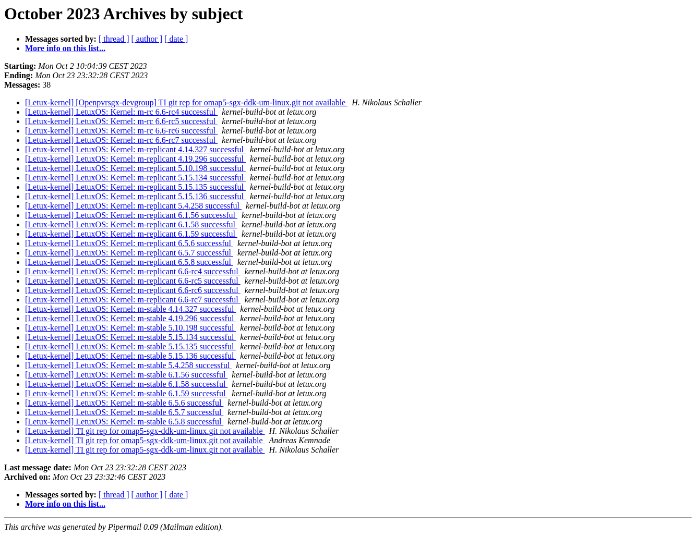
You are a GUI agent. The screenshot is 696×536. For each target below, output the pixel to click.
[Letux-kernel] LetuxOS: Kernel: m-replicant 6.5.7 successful (129, 252)
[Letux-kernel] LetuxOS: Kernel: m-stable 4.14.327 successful (130, 308)
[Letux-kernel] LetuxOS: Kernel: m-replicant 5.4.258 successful (133, 205)
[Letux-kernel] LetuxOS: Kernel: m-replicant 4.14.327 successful (135, 149)
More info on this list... (65, 48)
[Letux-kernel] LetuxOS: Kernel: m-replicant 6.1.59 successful (131, 233)
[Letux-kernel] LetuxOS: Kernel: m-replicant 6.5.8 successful (129, 262)
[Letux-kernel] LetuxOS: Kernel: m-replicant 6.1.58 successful (131, 224)
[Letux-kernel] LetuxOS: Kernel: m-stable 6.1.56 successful (126, 374)
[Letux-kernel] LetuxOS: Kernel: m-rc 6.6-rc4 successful (121, 111)
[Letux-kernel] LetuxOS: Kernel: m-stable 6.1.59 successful (126, 393)
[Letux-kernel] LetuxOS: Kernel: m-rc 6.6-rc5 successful (121, 121)
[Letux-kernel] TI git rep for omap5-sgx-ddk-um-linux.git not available (145, 431)
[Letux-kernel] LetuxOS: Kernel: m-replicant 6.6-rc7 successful (133, 299)
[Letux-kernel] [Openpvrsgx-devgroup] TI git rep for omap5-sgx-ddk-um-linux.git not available (186, 102)
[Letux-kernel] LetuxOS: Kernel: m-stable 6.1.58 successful (126, 384)
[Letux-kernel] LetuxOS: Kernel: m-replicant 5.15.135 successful (135, 186)
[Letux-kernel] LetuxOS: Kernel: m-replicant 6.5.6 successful (129, 243)
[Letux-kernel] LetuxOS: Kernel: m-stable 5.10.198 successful (130, 327)
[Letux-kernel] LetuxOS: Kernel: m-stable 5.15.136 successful (130, 355)
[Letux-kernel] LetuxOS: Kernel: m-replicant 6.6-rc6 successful (133, 290)
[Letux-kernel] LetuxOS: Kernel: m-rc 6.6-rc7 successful (121, 140)
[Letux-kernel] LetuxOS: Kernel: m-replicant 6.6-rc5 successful (133, 280)
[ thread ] (114, 38)
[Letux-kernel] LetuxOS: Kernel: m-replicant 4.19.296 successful (135, 158)
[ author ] (147, 38)
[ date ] (176, 38)
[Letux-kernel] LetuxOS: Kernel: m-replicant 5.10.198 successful (135, 168)
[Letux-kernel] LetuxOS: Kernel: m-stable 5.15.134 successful (130, 337)
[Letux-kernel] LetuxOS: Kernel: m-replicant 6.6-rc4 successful (133, 271)
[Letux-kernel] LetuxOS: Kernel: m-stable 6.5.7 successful (124, 412)
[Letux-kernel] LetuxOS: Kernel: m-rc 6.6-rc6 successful (121, 130)
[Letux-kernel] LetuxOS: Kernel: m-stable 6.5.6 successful (124, 402)
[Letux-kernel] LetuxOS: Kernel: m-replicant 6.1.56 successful (131, 215)
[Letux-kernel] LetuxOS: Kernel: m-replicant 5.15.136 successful (135, 196)
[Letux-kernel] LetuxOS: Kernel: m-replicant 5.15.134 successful (135, 177)
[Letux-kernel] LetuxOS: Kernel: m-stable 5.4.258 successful (128, 365)
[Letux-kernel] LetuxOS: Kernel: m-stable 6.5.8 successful (124, 421)
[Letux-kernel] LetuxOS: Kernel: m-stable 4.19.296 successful (130, 318)
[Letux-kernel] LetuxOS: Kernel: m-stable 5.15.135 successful (130, 346)
